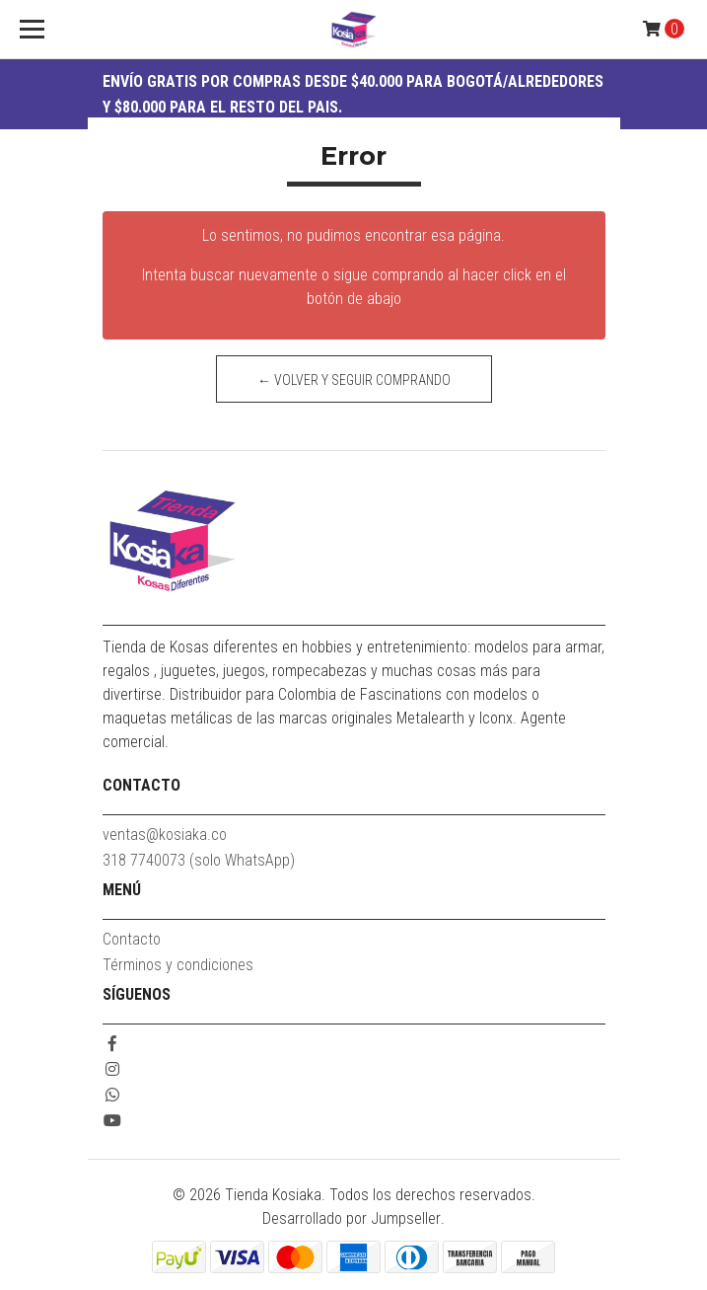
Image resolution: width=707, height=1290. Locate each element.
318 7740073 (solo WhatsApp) (199, 860)
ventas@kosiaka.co (165, 834)
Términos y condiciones (178, 964)
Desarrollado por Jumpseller (351, 1218)
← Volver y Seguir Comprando (354, 380)
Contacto (132, 939)
